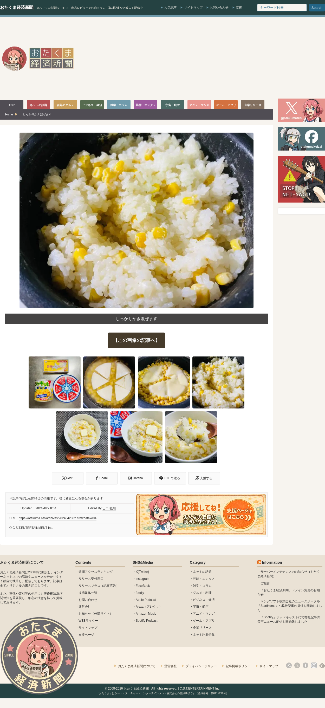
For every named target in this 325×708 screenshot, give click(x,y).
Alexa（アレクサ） (149, 606)
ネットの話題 (202, 572)
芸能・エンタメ (204, 579)
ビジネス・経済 (204, 600)
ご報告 (265, 583)
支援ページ (86, 634)
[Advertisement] (231, 58)
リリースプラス (89, 586)
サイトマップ (193, 7)
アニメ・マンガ (204, 613)
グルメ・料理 (202, 593)
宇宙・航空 (201, 606)
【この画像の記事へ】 (136, 340)
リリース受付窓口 (91, 579)
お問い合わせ (219, 7)
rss (289, 665)
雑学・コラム (202, 586)
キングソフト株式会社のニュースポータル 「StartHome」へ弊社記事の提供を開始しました (289, 606)
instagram (143, 579)
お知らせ (85, 613)
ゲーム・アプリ (204, 620)
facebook (305, 665)
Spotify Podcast (146, 620)
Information (272, 562)
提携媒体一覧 (88, 593)
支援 (239, 7)
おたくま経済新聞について (22, 562)
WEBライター (88, 620)
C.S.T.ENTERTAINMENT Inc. (32, 528)
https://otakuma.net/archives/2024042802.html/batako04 (57, 518)
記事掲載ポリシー (238, 666)
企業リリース (202, 627)
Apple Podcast (146, 600)
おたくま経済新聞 (16, 7)
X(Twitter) (142, 572)
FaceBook (143, 586)
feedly (140, 593)
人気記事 (170, 7)
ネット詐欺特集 (204, 634)
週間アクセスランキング (96, 572)
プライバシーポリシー (201, 666)
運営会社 (85, 606)
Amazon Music (146, 613)
